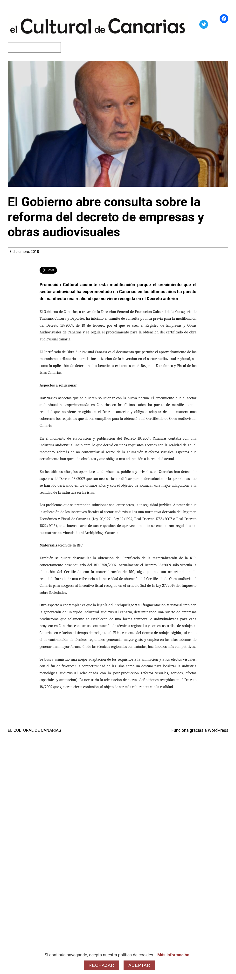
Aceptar (139, 965)
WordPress (218, 730)
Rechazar (101, 965)
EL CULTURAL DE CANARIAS (34, 730)
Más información (173, 955)
